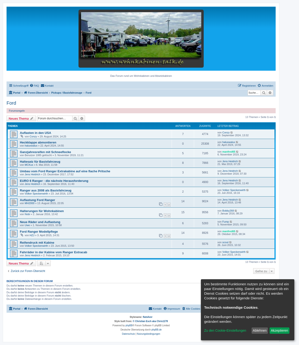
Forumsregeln (17, 110)
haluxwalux (31, 145)
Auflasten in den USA (35, 133)
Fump (225, 221)
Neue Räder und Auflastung (40, 222)
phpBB (128, 325)
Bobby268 (228, 210)
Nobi (27, 214)
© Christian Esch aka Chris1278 (150, 321)
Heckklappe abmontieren (38, 142)
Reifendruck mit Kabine (37, 242)
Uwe (27, 225)
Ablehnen (260, 330)
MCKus (29, 164)
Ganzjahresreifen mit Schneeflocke (45, 152)
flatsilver (148, 317)
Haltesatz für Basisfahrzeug (40, 161)
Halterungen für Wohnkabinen (42, 211)
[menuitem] (34, 85)
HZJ (32, 235)
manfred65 (228, 151)
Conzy (33, 136)
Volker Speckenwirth (36, 193)
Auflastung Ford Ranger (37, 200)
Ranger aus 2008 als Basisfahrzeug (45, 190)
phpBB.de (156, 329)
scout (225, 242)
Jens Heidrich (230, 161)
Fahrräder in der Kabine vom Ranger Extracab (53, 252)
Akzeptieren (279, 330)
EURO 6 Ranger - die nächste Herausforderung (54, 181)
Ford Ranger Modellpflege (39, 231)
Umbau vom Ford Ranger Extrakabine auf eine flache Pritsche (65, 171)
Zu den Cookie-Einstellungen (225, 330)
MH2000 (30, 203)
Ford (11, 103)
